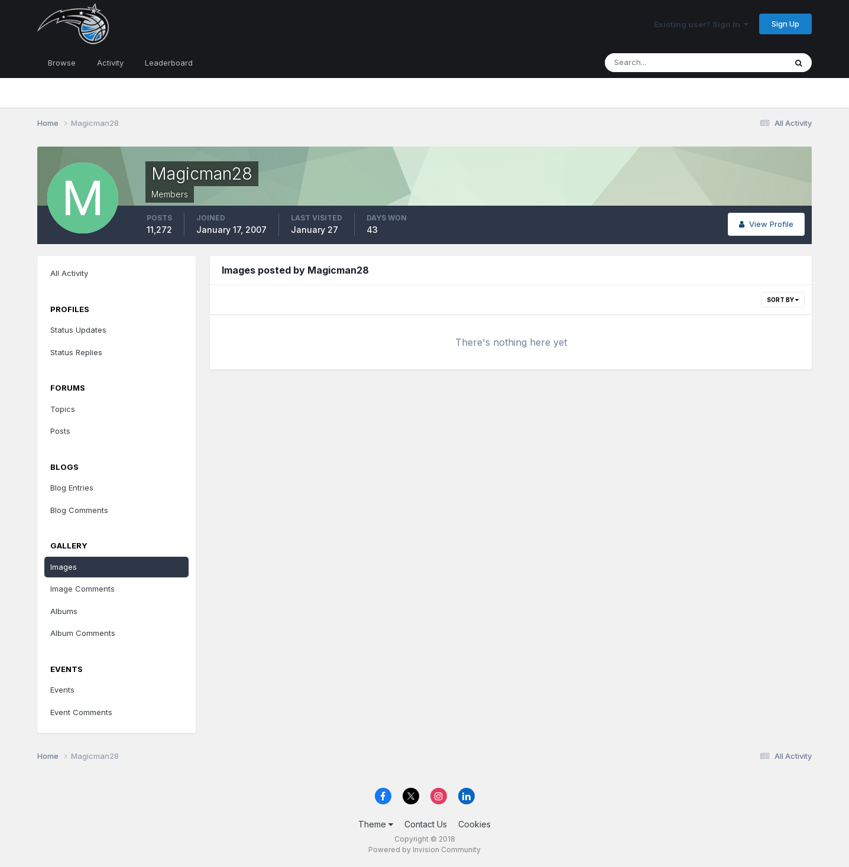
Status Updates (78, 330)
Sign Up (785, 23)
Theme (375, 824)
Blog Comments (79, 510)
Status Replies (76, 352)
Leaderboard (169, 62)
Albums (63, 611)
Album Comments (82, 633)
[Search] (657, 62)
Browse (62, 62)
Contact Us (425, 824)
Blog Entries (71, 487)
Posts (60, 431)
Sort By (783, 299)
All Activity (69, 273)
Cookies (474, 824)
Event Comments (81, 712)
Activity (110, 62)
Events (62, 689)
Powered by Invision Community (424, 849)
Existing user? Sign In (701, 24)
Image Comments (82, 588)
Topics (62, 409)
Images (63, 566)
